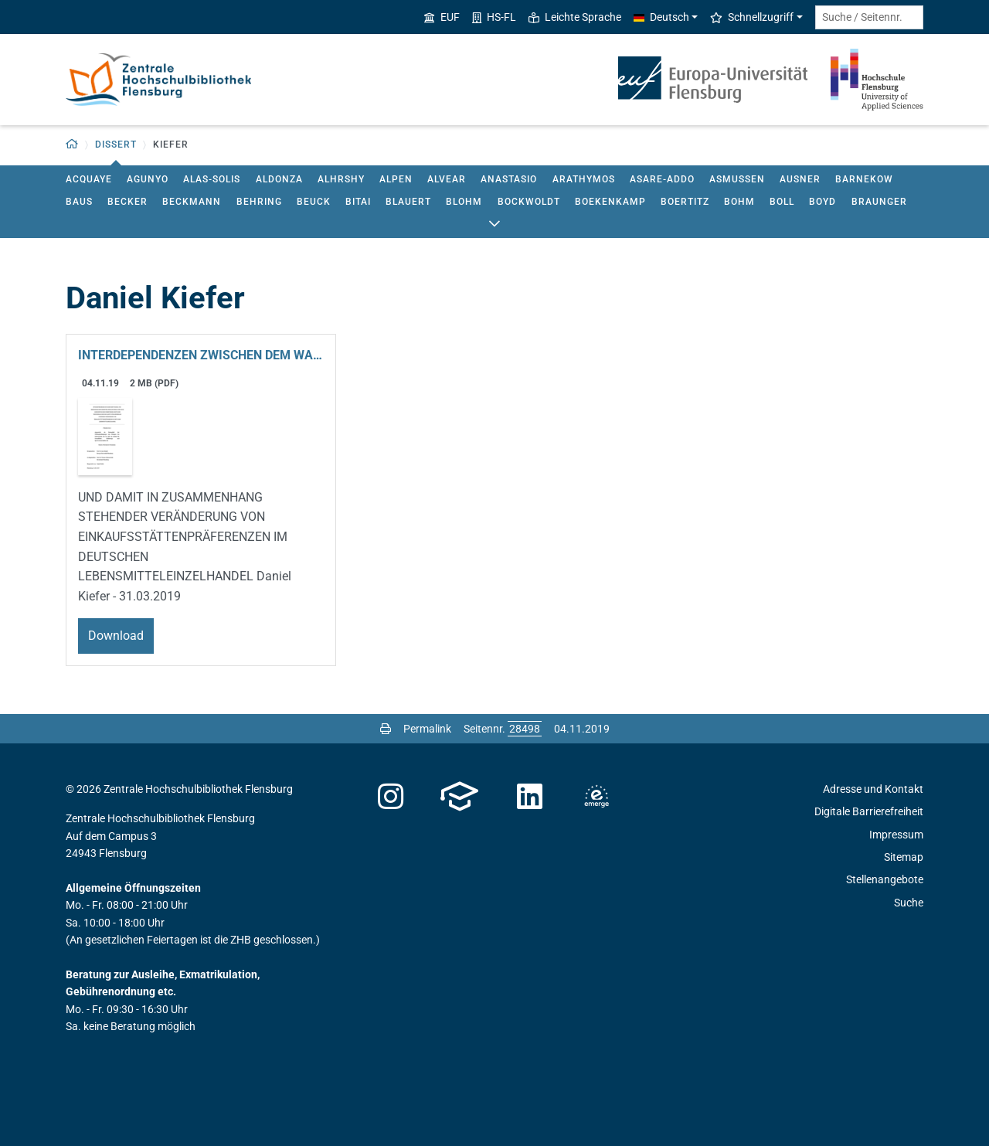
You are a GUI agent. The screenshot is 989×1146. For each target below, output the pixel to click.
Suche (908, 902)
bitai (358, 201)
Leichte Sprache (574, 17)
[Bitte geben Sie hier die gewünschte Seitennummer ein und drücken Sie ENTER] (525, 728)
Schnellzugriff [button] (752, 17)
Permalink (427, 729)
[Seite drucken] (385, 729)
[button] (72, 145)
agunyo (147, 179)
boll (782, 201)
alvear (446, 179)
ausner (800, 179)
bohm (739, 201)
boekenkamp (610, 201)
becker (127, 201)
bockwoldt (529, 201)
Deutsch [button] (661, 17)
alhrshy (341, 179)
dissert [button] (116, 144)
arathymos (583, 179)
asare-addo (662, 179)
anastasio (509, 179)
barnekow (864, 179)
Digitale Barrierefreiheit (868, 811)
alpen (396, 179)
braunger (879, 201)
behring (259, 201)
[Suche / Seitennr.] (869, 17)
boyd (822, 201)
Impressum (896, 834)
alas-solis (211, 179)
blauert (408, 201)
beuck (314, 201)
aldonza (279, 179)
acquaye (89, 179)
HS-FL (494, 17)
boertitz (685, 201)
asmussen (737, 179)
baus (79, 201)
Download (116, 635)
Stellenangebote (884, 879)
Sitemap (903, 857)
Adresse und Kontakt (873, 789)
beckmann (191, 201)
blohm (464, 201)
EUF (442, 17)
